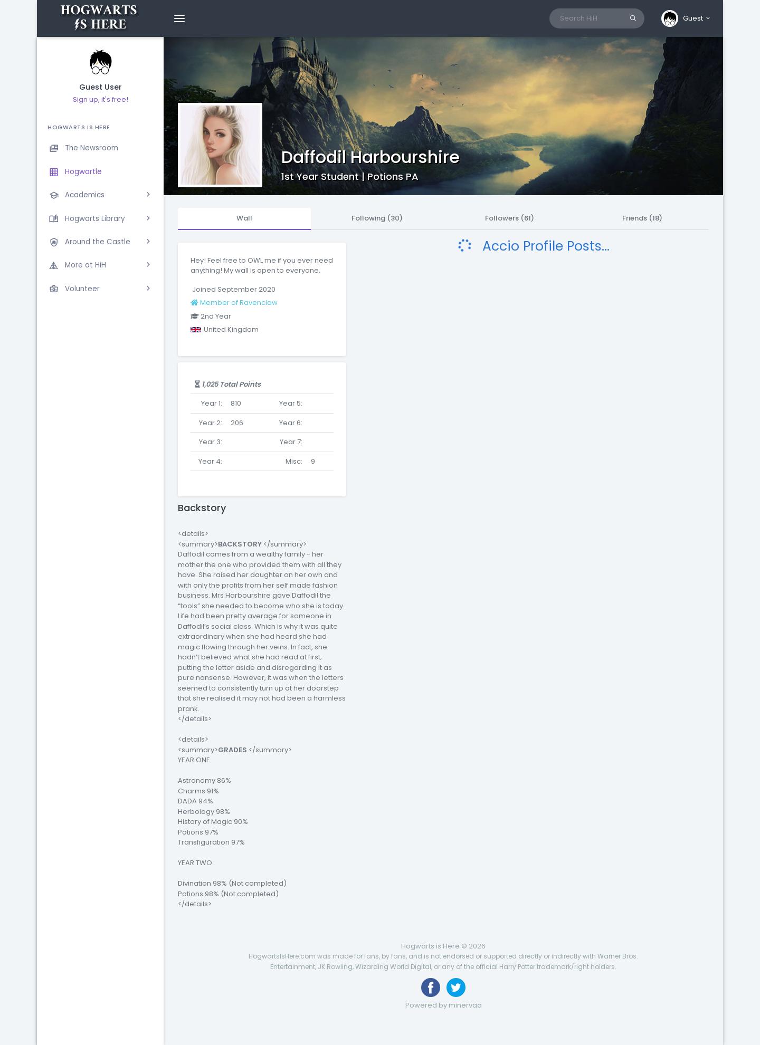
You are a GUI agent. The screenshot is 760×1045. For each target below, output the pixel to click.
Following (377, 218)
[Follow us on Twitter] (456, 987)
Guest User (100, 87)
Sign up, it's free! (100, 99)
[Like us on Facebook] (430, 987)
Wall (244, 218)
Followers (509, 218)
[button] (686, 18)
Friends (642, 218)
